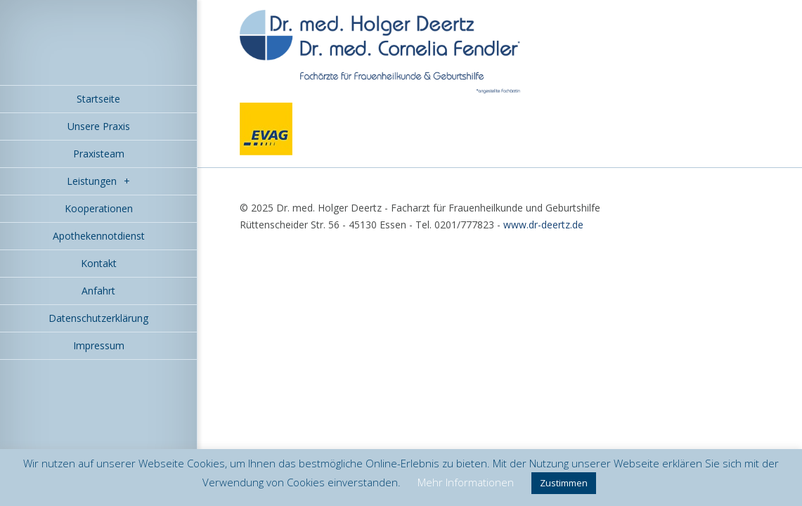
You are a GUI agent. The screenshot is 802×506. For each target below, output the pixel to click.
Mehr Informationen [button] (466, 482)
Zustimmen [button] (564, 482)
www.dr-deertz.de (543, 224)
